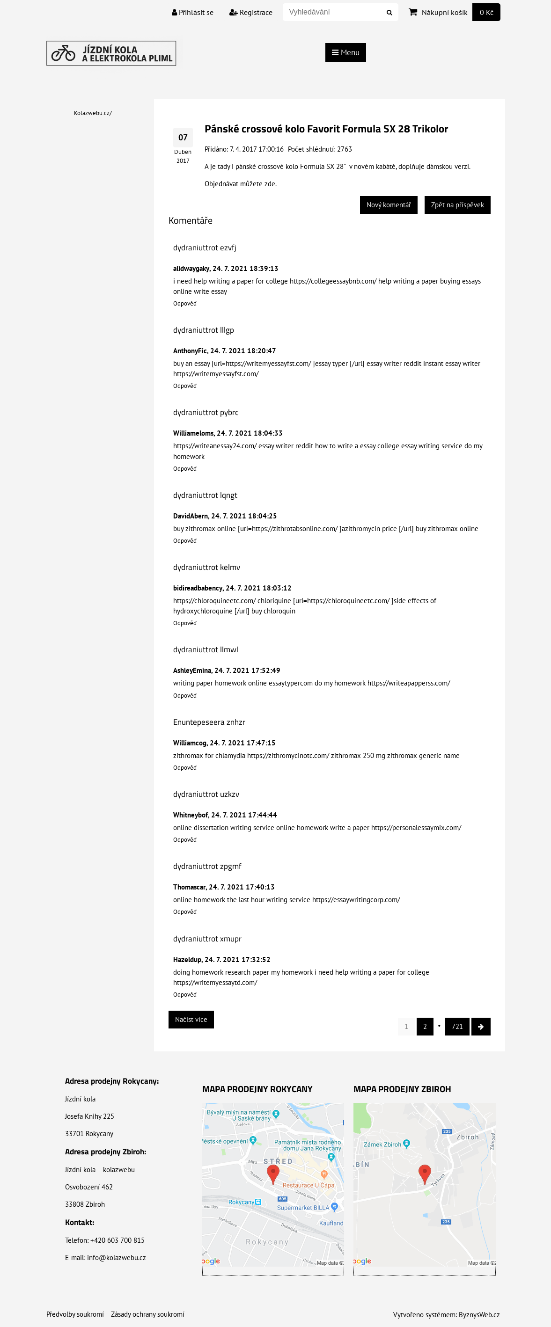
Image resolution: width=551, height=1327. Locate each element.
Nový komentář (389, 204)
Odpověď (185, 303)
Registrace (250, 12)
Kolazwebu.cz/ (93, 113)
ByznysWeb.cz (479, 1314)
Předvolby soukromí (75, 1314)
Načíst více (191, 1019)
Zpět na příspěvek (457, 204)
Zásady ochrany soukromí (147, 1314)
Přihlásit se (192, 12)
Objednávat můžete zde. (241, 183)
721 (457, 1026)
